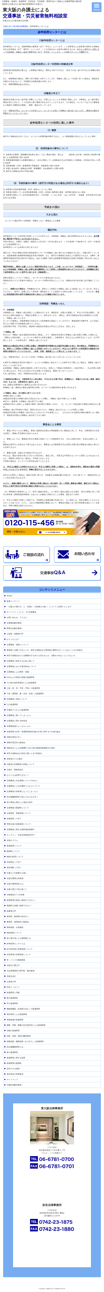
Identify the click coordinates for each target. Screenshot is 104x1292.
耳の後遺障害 (12, 1003)
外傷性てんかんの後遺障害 (18, 710)
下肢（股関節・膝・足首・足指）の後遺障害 (25, 694)
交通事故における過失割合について (21, 666)
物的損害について (14, 933)
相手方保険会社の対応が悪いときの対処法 (24, 753)
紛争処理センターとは (16, 944)
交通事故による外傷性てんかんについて (23, 786)
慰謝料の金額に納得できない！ (20, 906)
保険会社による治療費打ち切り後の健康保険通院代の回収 (31, 748)
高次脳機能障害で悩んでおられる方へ (22, 797)
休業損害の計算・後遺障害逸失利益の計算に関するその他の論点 (33, 732)
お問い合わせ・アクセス (17, 617)
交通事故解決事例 (14, 623)
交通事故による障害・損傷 (18, 672)
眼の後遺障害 (12, 998)
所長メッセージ (13, 987)
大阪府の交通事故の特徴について (20, 764)
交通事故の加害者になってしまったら (22, 791)
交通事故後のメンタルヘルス (19, 726)
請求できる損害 (13, 1069)
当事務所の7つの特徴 (15, 895)
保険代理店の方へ (14, 737)
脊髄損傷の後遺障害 (15, 1020)
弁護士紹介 (11, 976)
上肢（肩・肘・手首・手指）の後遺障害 (23, 688)
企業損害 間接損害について (19, 813)
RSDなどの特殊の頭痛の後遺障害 (20, 677)
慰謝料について (13, 851)
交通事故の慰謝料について (18, 808)
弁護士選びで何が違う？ (17, 889)
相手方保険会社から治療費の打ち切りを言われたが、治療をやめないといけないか (41, 656)
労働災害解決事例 (14, 1085)
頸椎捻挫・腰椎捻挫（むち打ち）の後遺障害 (25, 1041)
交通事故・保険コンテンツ (18, 645)
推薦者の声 (11, 911)
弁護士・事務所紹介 (15, 770)
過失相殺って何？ (14, 868)
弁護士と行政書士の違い (17, 873)
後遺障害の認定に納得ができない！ (21, 900)
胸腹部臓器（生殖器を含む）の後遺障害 (23, 1009)
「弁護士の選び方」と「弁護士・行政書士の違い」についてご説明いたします (39, 607)
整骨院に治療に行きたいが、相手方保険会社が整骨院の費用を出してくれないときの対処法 (45, 650)
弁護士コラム (12, 840)
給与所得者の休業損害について (20, 949)
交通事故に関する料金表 (17, 721)
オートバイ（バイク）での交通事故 (21, 612)
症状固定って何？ (14, 862)
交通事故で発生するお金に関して (20, 661)
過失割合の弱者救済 (15, 1074)
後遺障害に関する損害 (16, 1058)
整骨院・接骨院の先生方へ (18, 916)
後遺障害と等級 (13, 993)
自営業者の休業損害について (19, 954)
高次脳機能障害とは (15, 1047)
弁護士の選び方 (13, 965)
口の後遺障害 (12, 704)
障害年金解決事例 (14, 628)
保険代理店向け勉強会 (16, 742)
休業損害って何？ (14, 819)
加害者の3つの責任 (14, 759)
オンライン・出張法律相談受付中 (20, 835)
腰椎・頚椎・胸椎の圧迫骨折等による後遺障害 (26, 1025)
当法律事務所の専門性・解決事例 (20, 971)
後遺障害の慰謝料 (14, 1063)
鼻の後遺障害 (12, 1052)
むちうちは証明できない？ (18, 775)
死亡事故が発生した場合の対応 (20, 802)
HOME (9, 596)
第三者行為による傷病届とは (19, 938)
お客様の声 (11, 982)
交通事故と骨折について (17, 699)
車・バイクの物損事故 (16, 960)
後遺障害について (14, 846)
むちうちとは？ (13, 639)
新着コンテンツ (13, 601)
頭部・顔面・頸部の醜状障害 (19, 1036)
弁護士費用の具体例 (15, 878)
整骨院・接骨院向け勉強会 (18, 922)
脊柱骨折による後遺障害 (17, 1014)
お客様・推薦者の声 (15, 634)
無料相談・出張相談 (15, 927)
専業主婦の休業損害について (19, 824)
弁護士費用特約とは (15, 884)
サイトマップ (12, 1079)
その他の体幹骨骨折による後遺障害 (21, 683)
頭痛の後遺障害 (13, 1031)
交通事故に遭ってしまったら (19, 715)
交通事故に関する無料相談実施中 (20, 829)
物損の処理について (15, 857)
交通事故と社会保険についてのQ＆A (22, 781)
